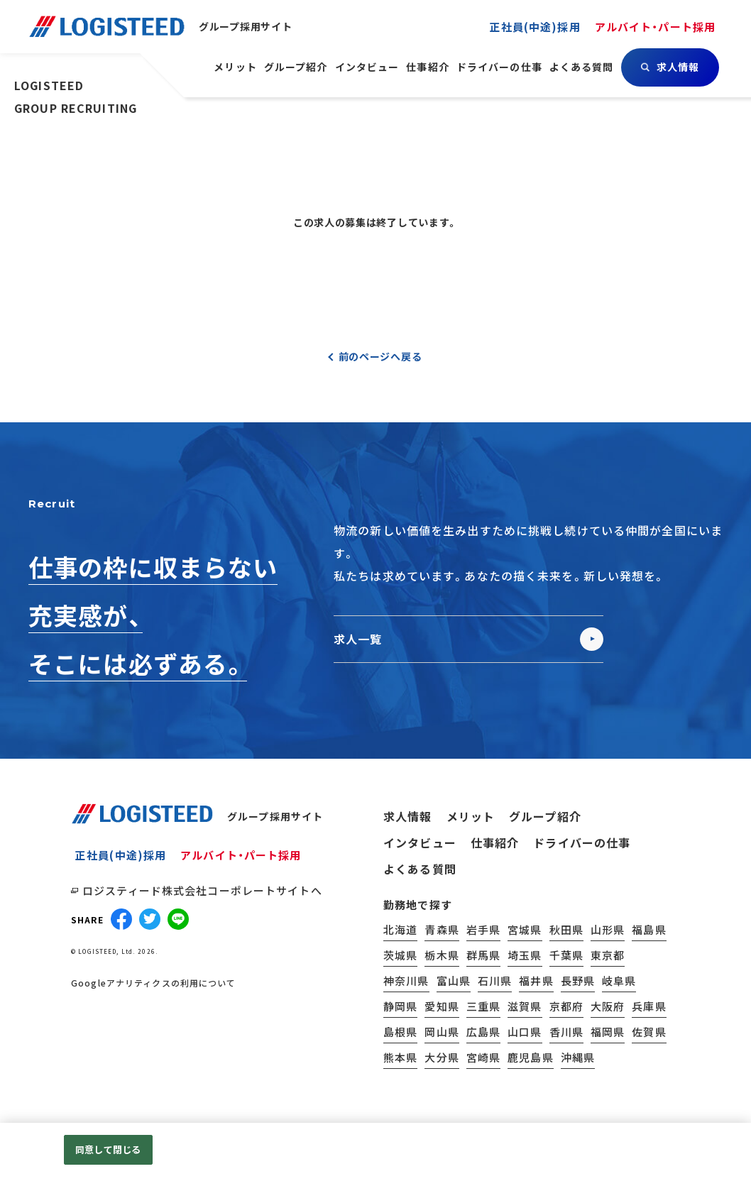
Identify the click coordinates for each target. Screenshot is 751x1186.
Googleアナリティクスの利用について (153, 983)
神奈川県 (406, 980)
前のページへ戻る (380, 356)
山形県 (608, 929)
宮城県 (525, 929)
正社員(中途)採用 (120, 854)
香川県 (566, 1031)
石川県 (495, 980)
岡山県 (441, 1031)
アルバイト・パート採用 (240, 854)
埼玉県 (525, 955)
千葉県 (566, 955)
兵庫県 (649, 1006)
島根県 (400, 1031)
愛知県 (441, 1006)
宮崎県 (483, 1057)
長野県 (578, 980)
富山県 (454, 980)
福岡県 (608, 1031)
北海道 (400, 929)
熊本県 (400, 1057)
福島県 (649, 929)
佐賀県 (649, 1031)
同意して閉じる (108, 1149)
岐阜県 (619, 980)
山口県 (525, 1031)
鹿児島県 (531, 1057)
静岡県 (400, 1006)
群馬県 (483, 955)
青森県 (441, 929)
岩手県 (483, 929)
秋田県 (566, 929)
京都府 (566, 1006)
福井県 (536, 980)
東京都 (608, 955)
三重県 (483, 1006)
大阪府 (608, 1006)
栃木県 (441, 955)
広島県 (483, 1031)
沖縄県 (578, 1057)
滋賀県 (525, 1006)
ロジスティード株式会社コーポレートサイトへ (202, 890)
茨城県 (400, 955)
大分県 (441, 1057)
